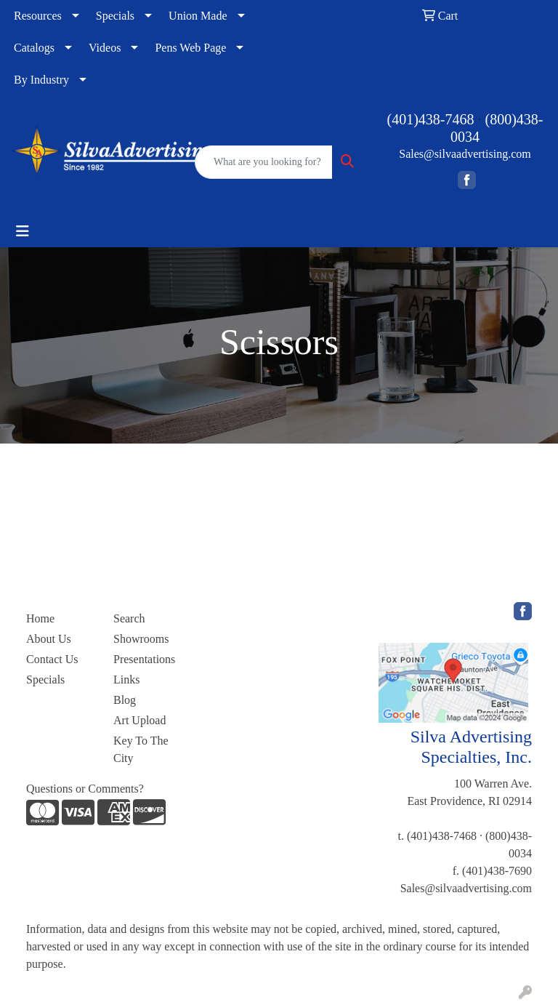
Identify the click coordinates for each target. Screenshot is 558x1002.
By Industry (41, 79)
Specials (115, 15)
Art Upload (139, 720)
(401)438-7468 (430, 119)
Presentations (144, 659)
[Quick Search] (264, 162)
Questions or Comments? (85, 788)
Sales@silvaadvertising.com (464, 154)
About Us (48, 639)
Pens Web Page (190, 47)
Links (126, 679)
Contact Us (52, 659)
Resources (38, 15)
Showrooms (141, 639)
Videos (105, 47)
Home (40, 618)
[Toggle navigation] (22, 231)
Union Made (198, 15)
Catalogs (34, 47)
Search (129, 618)
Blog (124, 700)
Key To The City (141, 749)
